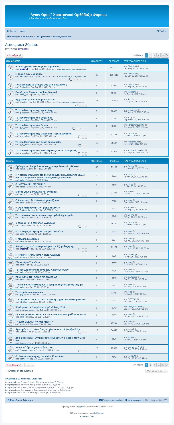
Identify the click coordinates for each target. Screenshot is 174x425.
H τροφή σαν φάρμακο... (29, 74)
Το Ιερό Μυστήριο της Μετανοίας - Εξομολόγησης (43, 133)
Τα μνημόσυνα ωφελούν (29, 292)
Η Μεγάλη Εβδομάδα (27, 239)
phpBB (81, 407)
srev (21, 194)
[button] (167, 55)
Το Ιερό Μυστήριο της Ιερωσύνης (34, 110)
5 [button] (163, 55)
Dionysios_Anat (26, 310)
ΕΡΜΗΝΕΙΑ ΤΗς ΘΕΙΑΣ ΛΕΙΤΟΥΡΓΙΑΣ (36, 277)
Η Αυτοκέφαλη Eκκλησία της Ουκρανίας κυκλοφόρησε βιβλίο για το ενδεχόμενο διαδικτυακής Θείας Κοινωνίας (50, 176)
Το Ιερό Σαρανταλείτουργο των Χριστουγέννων (42, 269)
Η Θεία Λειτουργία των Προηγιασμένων (37, 207)
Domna (131, 133)
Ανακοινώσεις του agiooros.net (72, 69)
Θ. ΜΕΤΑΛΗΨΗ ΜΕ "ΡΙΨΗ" (30, 184)
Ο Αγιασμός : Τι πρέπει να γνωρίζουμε (37, 200)
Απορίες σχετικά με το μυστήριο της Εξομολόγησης (44, 246)
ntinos (22, 187)
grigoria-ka (24, 294)
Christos (23, 102)
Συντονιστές (23, 49)
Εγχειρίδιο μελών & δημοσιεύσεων (35, 99)
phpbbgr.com (98, 413)
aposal (131, 207)
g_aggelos (24, 113)
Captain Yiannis (26, 210)
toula (22, 180)
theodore (132, 92)
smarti (22, 169)
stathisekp (132, 277)
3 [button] (154, 55)
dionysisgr (132, 255)
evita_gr (23, 94)
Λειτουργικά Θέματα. (21, 45)
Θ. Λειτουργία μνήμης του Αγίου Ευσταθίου (39, 356)
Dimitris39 (132, 66)
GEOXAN (24, 302)
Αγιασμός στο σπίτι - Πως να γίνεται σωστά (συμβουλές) (47, 329)
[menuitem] (16, 31)
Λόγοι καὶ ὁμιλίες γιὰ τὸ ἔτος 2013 (34, 347)
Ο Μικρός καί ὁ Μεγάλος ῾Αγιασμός (35, 223)
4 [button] (158, 55)
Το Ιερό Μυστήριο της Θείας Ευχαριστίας (38, 142)
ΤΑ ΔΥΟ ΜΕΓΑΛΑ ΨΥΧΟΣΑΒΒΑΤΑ (34, 321)
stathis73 (24, 359)
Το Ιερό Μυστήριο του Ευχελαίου (33, 117)
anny (130, 117)
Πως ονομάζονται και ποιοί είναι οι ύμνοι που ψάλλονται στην (50, 314)
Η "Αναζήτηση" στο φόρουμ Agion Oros (38, 66)
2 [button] (150, 55)
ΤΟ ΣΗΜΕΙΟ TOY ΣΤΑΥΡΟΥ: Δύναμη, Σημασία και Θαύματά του (50, 299)
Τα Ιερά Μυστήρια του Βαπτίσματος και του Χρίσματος (46, 150)
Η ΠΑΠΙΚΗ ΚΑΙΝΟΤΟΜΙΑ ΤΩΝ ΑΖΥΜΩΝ (37, 255)
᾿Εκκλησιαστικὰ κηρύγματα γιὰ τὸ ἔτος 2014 (40, 307)
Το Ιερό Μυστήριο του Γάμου (31, 125)
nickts (130, 174)
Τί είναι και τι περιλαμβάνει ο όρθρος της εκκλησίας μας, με (49, 284)
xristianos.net (134, 142)
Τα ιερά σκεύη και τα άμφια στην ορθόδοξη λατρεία (44, 215)
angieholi (24, 69)
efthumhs (24, 76)
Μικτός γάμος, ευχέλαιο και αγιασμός (36, 191)
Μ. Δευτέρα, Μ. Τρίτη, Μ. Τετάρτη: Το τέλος (39, 231)
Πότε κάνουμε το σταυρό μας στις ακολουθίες (41, 84)
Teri (129, 99)
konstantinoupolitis (136, 125)
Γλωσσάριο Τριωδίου (27, 262)
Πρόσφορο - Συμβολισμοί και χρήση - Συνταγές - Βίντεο (47, 166)
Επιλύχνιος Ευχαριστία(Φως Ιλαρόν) (36, 92)
